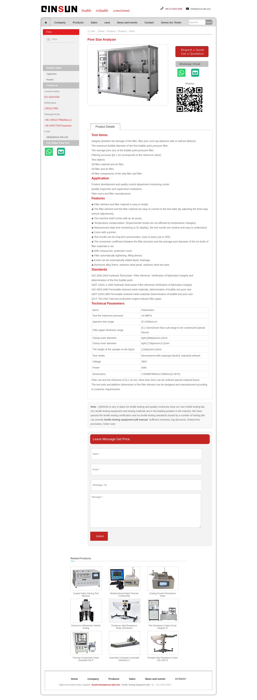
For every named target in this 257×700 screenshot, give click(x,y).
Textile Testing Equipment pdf (136, 685)
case (107, 22)
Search (209, 22)
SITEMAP (180, 678)
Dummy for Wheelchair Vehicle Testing (85, 626)
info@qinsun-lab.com (200, 9)
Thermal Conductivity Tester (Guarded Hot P (86, 659)
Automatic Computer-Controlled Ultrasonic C (124, 659)
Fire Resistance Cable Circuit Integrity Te (162, 626)
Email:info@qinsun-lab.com (106, 685)
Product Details (105, 126)
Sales (94, 22)
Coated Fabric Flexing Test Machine (86, 594)
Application (51, 74)
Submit (100, 536)
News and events (127, 22)
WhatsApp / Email (189, 64)
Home (101, 31)
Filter (132, 31)
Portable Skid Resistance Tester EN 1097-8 (162, 659)
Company (60, 22)
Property (50, 79)
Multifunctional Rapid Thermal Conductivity (124, 594)
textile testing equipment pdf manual (126, 419)
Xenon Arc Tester (171, 22)
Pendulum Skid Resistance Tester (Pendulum (124, 626)
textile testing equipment (108, 411)
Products (78, 22)
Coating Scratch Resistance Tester (162, 594)
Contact (149, 22)
